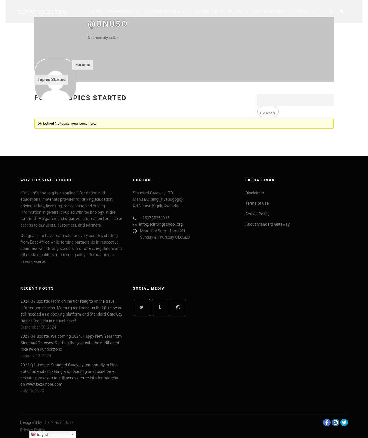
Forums (82, 64)
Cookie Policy (257, 214)
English (40, 434)
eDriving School (43, 11)
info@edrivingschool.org (158, 224)
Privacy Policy (32, 430)
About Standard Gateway (267, 224)
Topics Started (51, 79)
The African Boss (58, 422)
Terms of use (257, 203)
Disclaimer (254, 193)
